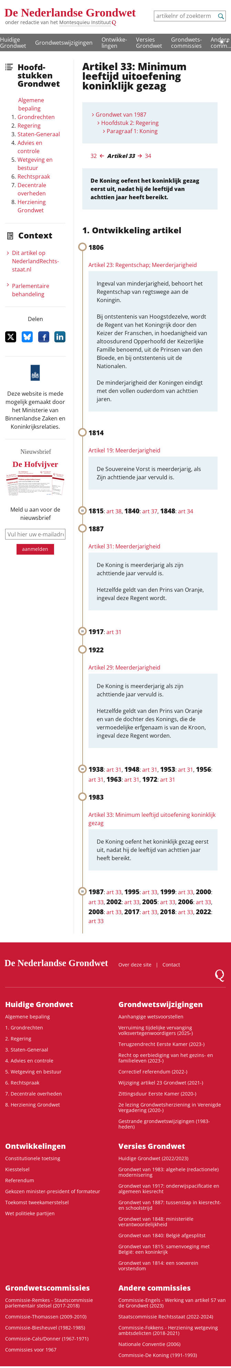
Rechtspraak (34, 176)
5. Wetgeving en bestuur (33, 1071)
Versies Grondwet (149, 43)
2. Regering (18, 1038)
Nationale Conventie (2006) (149, 1344)
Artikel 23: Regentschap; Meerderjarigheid (142, 265)
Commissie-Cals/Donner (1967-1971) (46, 1338)
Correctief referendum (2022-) (152, 1071)
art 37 (149, 511)
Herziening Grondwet (32, 206)
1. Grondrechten (24, 1027)
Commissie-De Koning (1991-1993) (157, 1355)
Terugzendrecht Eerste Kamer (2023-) (161, 1044)
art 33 (114, 892)
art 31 (114, 632)
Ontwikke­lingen (114, 43)
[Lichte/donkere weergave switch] (224, 42)
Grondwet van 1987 (121, 114)
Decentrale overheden (32, 189)
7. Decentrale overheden (33, 1093)
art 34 (185, 511)
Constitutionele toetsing (32, 1158)
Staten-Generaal (39, 134)
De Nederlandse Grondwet (70, 12)
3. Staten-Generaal (26, 1049)
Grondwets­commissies (186, 43)
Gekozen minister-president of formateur (52, 1191)
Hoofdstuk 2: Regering (130, 123)
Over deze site (134, 964)
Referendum (19, 1180)
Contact (171, 964)
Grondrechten (36, 117)
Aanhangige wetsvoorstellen (150, 1016)
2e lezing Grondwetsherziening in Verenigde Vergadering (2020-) (169, 1107)
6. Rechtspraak (22, 1082)
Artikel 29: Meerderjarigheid (124, 667)
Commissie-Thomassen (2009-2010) (45, 1316)
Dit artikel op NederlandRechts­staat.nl (35, 261)
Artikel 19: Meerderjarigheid (124, 450)
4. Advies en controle (29, 1060)
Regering (29, 125)
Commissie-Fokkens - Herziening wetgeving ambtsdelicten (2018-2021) (168, 1330)
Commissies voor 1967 (30, 1349)
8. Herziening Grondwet (32, 1104)
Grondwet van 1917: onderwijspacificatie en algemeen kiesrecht (168, 1189)
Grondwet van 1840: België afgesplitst (162, 1235)
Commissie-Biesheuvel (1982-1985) (45, 1327)
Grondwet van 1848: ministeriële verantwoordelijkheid (155, 1222)
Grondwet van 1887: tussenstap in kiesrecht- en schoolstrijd (169, 1205)
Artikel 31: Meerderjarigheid (124, 546)
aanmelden (35, 549)
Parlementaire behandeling (30, 290)
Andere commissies (154, 1288)
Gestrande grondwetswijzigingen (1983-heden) (164, 1124)
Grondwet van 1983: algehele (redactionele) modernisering (168, 1172)
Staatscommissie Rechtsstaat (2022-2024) (165, 1316)
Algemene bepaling (31, 104)
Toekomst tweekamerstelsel (37, 1202)
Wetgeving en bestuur (35, 164)
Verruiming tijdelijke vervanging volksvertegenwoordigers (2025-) (155, 1030)
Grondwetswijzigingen (64, 42)
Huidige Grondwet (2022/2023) (153, 1158)
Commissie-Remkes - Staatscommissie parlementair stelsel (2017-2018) (49, 1303)
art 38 (114, 511)
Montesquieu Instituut (85, 22)
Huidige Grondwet (39, 1004)
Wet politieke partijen (30, 1213)
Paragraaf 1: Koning (132, 131)
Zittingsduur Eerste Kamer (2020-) (157, 1093)
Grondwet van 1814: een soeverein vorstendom (158, 1266)
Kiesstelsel (17, 1169)
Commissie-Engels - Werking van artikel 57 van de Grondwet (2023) (172, 1303)
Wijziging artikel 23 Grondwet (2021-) (160, 1082)
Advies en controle (30, 147)
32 (94, 156)
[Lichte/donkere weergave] (224, 42)
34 (148, 156)
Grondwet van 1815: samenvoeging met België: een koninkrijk (164, 1249)
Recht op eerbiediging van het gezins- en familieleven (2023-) (165, 1058)
